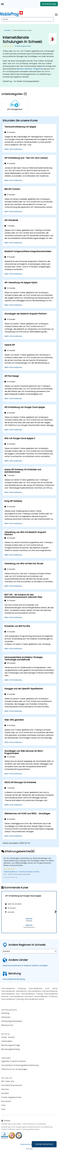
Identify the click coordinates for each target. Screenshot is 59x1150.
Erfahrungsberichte (11, 1097)
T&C (3, 1109)
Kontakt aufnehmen (44, 1144)
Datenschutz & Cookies (29, 1144)
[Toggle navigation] (56, 14)
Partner (5, 1089)
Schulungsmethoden (11, 1021)
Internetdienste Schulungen (22, 30)
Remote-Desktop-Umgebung (30, 69)
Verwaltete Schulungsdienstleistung (19, 1065)
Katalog (5, 1013)
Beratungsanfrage (10, 1045)
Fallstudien (7, 1041)
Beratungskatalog (10, 1049)
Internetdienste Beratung (14, 979)
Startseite (7, 30)
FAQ (3, 1105)
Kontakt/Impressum (11, 1085)
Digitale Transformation (13, 1061)
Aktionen (6, 1017)
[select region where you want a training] (29, 951)
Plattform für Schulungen (14, 1069)
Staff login (29, 1149)
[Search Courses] (27, 19)
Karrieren (6, 1101)
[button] (55, 911)
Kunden (5, 1093)
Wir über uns (7, 1081)
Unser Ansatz (8, 1037)
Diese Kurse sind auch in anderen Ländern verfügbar (25, 965)
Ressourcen (7, 1025)
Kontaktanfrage (49, 4)
